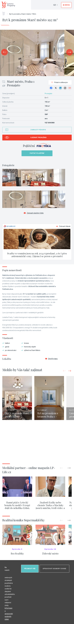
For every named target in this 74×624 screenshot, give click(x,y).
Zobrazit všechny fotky (34, 213)
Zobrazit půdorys (38, 130)
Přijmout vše (29, 568)
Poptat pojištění (37, 153)
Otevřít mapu (51, 359)
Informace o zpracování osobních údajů (9, 613)
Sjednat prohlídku (38, 137)
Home (4, 13)
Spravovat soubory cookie (54, 568)
